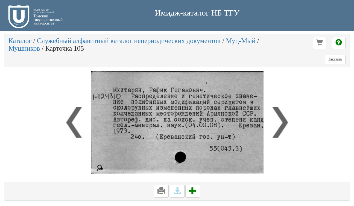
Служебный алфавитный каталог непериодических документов (129, 40)
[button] (319, 43)
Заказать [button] (335, 59)
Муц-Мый (240, 40)
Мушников (24, 48)
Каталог (20, 40)
